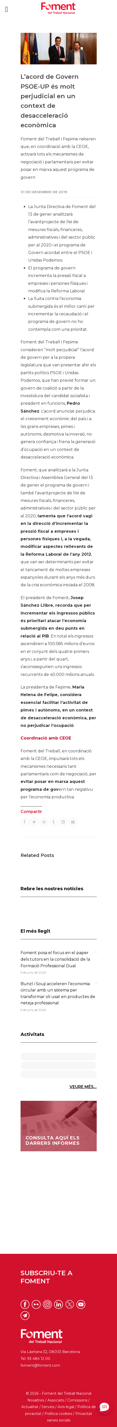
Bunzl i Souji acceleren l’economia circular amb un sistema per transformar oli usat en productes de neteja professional (58, 993)
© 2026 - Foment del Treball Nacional (58, 1393)
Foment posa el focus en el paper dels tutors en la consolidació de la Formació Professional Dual (55, 959)
